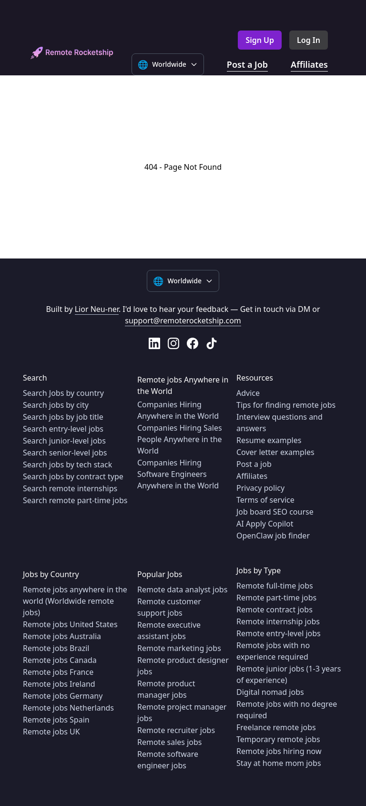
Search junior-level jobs (64, 440)
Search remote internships (70, 488)
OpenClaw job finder (273, 535)
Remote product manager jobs (166, 689)
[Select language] (168, 64)
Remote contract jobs (274, 609)
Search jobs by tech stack (67, 464)
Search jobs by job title (63, 417)
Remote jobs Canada (60, 660)
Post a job (254, 464)
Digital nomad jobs (270, 692)
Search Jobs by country (63, 393)
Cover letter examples (275, 452)
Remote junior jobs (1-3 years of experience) (288, 674)
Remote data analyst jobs (182, 589)
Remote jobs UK (51, 731)
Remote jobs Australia (62, 636)
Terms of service (265, 500)
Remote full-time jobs (274, 585)
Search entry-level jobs (63, 429)
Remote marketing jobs (179, 648)
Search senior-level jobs (65, 452)
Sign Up (259, 40)
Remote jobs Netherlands (68, 708)
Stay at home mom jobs (278, 763)
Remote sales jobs (169, 742)
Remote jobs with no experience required (273, 651)
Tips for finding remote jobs (286, 405)
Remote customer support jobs (169, 607)
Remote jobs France (58, 672)
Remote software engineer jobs (167, 760)
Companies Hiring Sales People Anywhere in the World (179, 439)
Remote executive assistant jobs (169, 630)
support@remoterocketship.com (183, 320)
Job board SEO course (275, 511)
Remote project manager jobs (181, 712)
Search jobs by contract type (73, 476)
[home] (71, 53)
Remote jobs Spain (56, 719)
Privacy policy (260, 488)
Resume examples (268, 440)
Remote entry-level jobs (278, 633)
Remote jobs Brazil (56, 648)
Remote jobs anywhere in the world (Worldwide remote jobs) (75, 601)
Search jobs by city (56, 405)
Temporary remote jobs (278, 739)
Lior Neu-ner (97, 309)
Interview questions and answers (279, 423)
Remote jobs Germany (62, 696)
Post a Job (247, 64)
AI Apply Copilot (265, 523)
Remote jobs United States (70, 624)
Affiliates (309, 64)
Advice (248, 393)
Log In (308, 40)
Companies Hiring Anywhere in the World (178, 410)
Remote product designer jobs (183, 666)
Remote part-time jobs (276, 597)
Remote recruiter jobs (176, 730)
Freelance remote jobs (276, 727)
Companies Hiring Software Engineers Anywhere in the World (178, 474)
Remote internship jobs (278, 621)
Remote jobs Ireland (59, 684)
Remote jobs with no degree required (286, 710)
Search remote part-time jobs (75, 500)
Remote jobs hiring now (279, 751)
